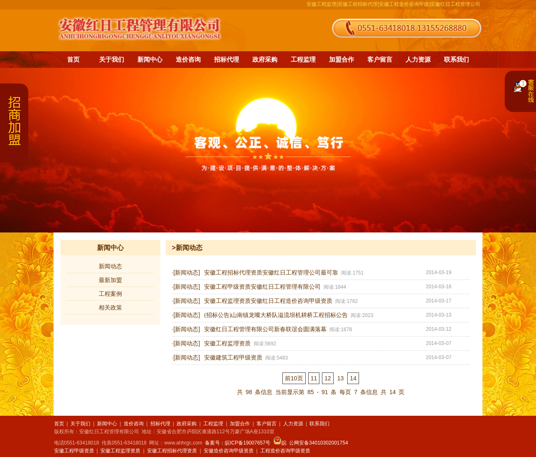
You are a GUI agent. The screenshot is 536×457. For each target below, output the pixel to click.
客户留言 (379, 59)
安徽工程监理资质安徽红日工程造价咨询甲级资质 (268, 301)
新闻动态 (110, 266)
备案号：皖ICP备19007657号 (237, 443)
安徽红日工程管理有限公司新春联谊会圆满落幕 (265, 329)
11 (314, 378)
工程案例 (110, 293)
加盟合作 (341, 59)
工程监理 (303, 59)
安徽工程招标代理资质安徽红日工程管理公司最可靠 (271, 273)
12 (327, 378)
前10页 (294, 378)
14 (353, 378)
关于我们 (111, 59)
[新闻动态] (186, 272)
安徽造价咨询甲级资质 (229, 451)
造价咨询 (188, 59)
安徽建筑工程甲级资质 (233, 358)
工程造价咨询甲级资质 (285, 451)
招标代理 (226, 59)
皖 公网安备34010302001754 (310, 443)
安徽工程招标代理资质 (172, 451)
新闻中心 (149, 59)
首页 (73, 59)
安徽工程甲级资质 (74, 451)
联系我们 (456, 59)
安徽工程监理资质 (227, 343)
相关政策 (110, 307)
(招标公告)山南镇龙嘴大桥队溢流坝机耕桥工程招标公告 (276, 315)
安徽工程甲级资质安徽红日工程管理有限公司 (262, 287)
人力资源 (418, 59)
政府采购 (264, 59)
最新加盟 (110, 280)
